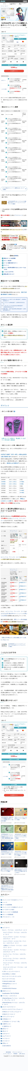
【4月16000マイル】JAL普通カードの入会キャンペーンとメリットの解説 (7, 870)
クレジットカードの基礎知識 (10, 912)
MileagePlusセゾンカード (10, 983)
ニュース (4, 902)
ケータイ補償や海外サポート (11, 263)
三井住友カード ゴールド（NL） (12, 1021)
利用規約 (15, 1053)
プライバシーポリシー (17, 1052)
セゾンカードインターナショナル (12, 976)
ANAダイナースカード (9, 1014)
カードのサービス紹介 (8, 909)
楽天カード (5, 1028)
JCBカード (5, 1043)
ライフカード (6, 1038)
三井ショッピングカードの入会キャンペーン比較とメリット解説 (20, 818)
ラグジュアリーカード (8, 1016)
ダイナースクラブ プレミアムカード (13, 1009)
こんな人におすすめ (8, 271)
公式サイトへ (14, 71)
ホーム (4, 3)
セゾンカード (6, 927)
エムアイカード (6, 1036)
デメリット (6, 265)
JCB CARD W (7, 1045)
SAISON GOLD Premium (10, 988)
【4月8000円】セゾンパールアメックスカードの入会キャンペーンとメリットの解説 (17, 645)
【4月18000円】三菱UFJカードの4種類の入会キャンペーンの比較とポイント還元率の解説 (7, 819)
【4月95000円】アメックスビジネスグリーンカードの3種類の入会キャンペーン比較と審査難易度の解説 (7, 836)
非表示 (16, 255)
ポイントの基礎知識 (7, 914)
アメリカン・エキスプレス (9, 995)
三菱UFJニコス (6, 1024)
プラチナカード (18, 215)
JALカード (5, 1031)
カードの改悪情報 (7, 904)
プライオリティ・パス (8, 917)
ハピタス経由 (4, 89)
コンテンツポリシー (7, 1053)
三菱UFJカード (7, 1026)
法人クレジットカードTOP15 (22, 4)
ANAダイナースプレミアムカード (12, 1011)
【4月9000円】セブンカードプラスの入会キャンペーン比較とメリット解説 (7, 853)
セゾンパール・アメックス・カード (10, 557)
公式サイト (3, 80)
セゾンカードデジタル (9, 978)
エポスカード (6, 1033)
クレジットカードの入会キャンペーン (12, 900)
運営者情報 (8, 1052)
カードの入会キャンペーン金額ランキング (14, 4)
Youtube (22, 248)
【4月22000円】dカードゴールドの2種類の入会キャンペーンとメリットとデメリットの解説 (17, 202)
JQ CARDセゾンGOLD (9, 974)
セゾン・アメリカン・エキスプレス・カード (15, 930)
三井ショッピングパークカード (11, 971)
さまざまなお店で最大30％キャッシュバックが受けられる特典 (14, 613)
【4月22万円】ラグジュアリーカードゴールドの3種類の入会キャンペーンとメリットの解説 (20, 853)
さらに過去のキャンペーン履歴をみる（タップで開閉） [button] (13, 188)
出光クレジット (6, 991)
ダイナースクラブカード (9, 1007)
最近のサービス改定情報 (9, 258)
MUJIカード (6, 986)
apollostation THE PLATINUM (11, 993)
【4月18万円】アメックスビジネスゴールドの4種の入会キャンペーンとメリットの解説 (20, 836)
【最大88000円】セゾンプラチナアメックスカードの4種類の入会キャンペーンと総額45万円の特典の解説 (7, 887)
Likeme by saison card (9, 981)
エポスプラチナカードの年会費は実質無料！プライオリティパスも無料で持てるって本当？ (20, 870)
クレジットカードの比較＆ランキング (12, 907)
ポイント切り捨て (8, 411)
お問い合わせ (22, 1053)
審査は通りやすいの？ (9, 274)
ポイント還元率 (7, 260)
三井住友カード (6, 1019)
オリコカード (6, 1040)
